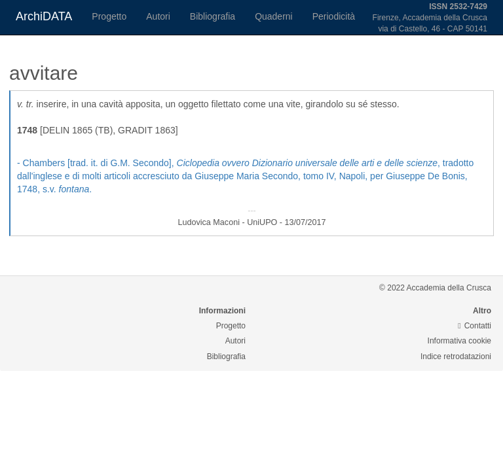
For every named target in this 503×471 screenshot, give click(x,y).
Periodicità (333, 16)
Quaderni (274, 16)
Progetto (109, 16)
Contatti (474, 325)
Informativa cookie (459, 340)
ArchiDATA (44, 16)
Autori (158, 16)
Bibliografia (212, 16)
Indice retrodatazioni (455, 356)
